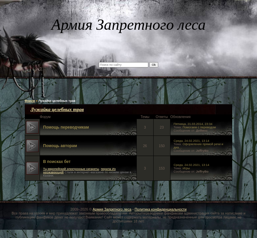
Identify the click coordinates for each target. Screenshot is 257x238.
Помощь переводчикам (66, 127)
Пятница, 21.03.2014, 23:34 (193, 124)
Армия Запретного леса (111, 209)
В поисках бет (57, 161)
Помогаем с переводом (199, 127)
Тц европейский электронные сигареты (71, 169)
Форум (30, 100)
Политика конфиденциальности (160, 209)
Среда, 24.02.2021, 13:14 (191, 140)
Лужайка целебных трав (56, 100)
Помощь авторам (60, 145)
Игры (186, 168)
